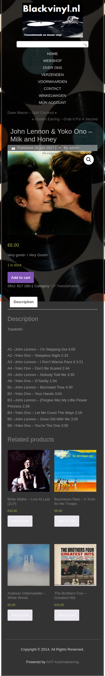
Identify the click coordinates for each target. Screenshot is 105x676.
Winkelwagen (52, 96)
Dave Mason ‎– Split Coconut (31, 113)
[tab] (24, 302)
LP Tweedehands (65, 286)
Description (24, 302)
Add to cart (21, 277)
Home (52, 54)
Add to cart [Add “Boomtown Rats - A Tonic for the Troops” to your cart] (67, 521)
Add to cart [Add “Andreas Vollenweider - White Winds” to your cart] (20, 615)
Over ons (52, 68)
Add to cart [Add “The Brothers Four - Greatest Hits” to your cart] (67, 615)
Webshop (52, 61)
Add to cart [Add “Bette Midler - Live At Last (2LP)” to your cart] (20, 521)
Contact (52, 89)
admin (74, 148)
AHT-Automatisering (62, 662)
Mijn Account (52, 102)
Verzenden (52, 75)
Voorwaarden (52, 82)
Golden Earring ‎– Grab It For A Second (66, 119)
